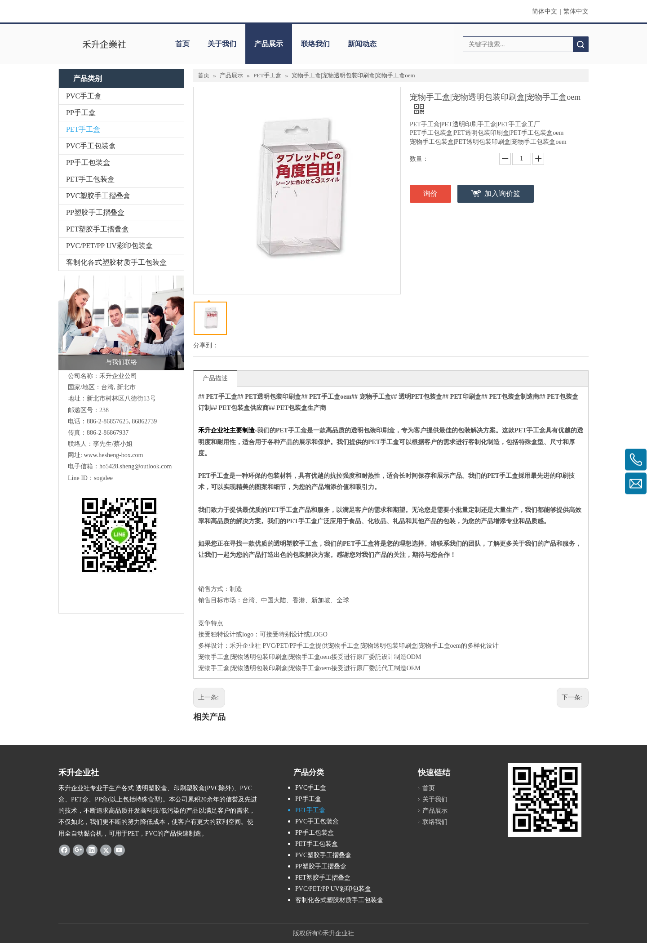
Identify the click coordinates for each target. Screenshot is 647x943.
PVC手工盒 (84, 96)
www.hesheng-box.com (113, 455)
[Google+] (78, 850)
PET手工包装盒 (90, 179)
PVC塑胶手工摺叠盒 (98, 196)
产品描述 (215, 378)
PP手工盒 (81, 112)
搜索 (580, 44)
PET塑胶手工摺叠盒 (97, 229)
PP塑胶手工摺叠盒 (95, 212)
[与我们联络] (121, 323)
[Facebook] (64, 850)
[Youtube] (119, 850)
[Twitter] (105, 850)
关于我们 (222, 44)
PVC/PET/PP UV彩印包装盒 (109, 245)
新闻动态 (362, 44)
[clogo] (104, 44)
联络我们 (315, 44)
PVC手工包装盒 (91, 146)
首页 (182, 44)
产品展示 (268, 44)
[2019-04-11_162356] (544, 800)
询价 (430, 193)
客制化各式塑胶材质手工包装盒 (116, 262)
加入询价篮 (502, 193)
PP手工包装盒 (88, 162)
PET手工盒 (83, 129)
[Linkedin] (91, 850)
